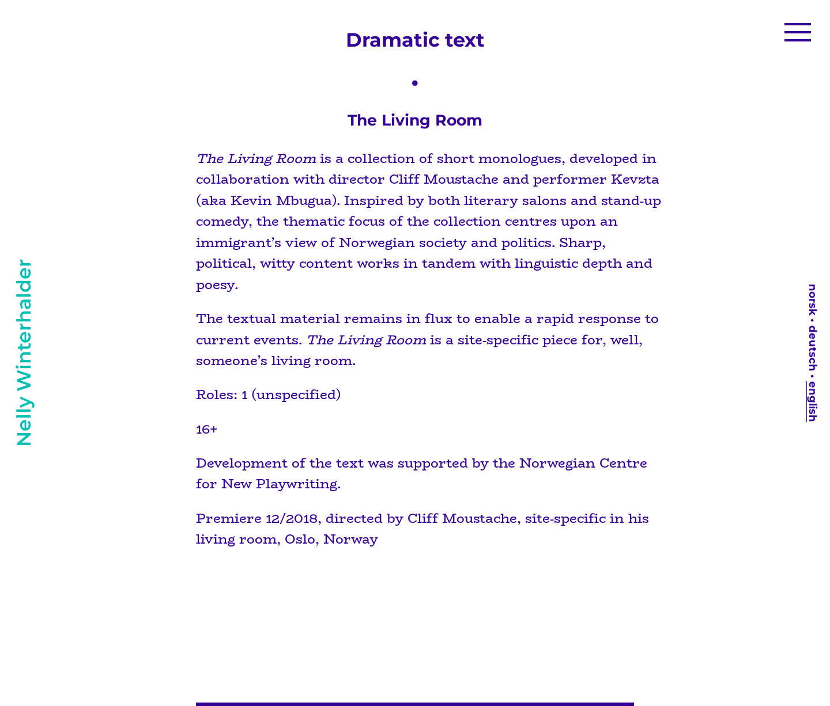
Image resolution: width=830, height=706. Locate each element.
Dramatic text (415, 39)
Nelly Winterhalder (23, 353)
